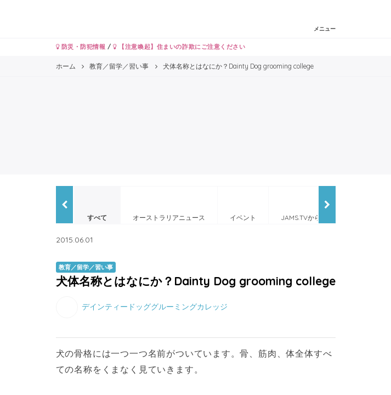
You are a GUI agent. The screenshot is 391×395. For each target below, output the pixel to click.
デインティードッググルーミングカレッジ (155, 306)
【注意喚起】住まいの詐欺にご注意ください (179, 46)
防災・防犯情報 (81, 46)
